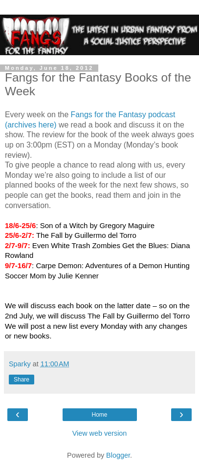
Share (21, 379)
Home (99, 414)
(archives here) (31, 125)
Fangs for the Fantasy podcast (123, 114)
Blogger (118, 455)
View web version (99, 433)
